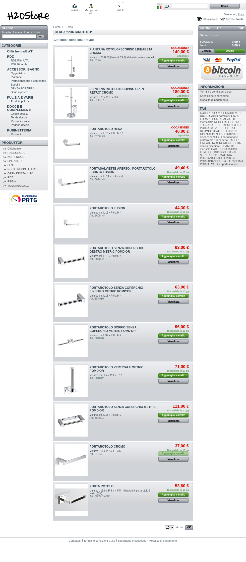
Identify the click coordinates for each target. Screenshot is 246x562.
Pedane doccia (20, 124)
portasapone (230, 136)
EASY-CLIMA (235, 161)
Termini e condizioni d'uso (216, 91)
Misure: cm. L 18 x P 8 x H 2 (105, 414)
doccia (204, 146)
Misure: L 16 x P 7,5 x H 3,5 (105, 451)
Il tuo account (210, 19)
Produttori (13, 143)
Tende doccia (19, 117)
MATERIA (226, 155)
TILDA (237, 143)
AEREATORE (223, 143)
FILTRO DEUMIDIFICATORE (217, 129)
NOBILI (217, 136)
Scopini (15, 84)
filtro (211, 121)
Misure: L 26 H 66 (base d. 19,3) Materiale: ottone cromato (122, 57)
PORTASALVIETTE (224, 118)
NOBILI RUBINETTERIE (23, 169)
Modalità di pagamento (214, 99)
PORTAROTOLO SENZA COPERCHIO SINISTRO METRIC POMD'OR (116, 289)
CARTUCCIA (219, 149)
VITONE (231, 158)
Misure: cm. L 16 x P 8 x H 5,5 (107, 133)
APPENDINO (216, 133)
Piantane (16, 77)
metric (204, 121)
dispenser (206, 136)
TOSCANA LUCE (18, 185)
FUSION (231, 130)
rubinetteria (221, 140)
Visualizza (173, 66)
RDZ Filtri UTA (20, 60)
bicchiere (214, 146)
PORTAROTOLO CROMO (108, 446)
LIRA (11, 165)
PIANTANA (207, 158)
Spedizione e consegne (214, 95)
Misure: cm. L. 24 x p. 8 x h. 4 (106, 176)
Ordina (230, 50)
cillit (222, 152)
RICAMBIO (227, 146)
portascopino (230, 164)
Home (56, 26)
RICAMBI (212, 115)
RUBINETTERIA (19, 130)
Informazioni (212, 87)
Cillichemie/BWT (20, 51)
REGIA (12, 181)
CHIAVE (233, 149)
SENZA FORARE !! (22, 88)
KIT (239, 124)
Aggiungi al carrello (173, 60)
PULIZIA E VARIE (20, 97)
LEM (203, 152)
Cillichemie (14, 148)
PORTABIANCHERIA (213, 161)
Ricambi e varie (20, 121)
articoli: (179, 527)
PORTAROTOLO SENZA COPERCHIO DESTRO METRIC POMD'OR (116, 249)
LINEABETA (15, 160)
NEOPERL (220, 121)
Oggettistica (18, 73)
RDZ (10, 56)
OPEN (204, 133)
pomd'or (223, 115)
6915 (216, 155)
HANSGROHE (16, 152)
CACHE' (233, 140)
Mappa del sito (91, 11)
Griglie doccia (19, 113)
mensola (205, 149)
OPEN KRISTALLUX (20, 173)
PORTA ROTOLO (102, 486)
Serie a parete (19, 92)
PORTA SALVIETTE (212, 127)
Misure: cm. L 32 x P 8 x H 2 (105, 335)
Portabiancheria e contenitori (28, 80)
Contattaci (75, 540)
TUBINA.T (231, 133)
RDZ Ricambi (19, 64)
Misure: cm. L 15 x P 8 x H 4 (105, 212)
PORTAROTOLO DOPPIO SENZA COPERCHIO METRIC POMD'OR (113, 329)
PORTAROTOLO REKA (106, 129)
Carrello (209, 28)
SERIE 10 (206, 155)
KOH (237, 112)
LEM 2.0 (230, 152)
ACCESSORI (225, 112)
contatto (74, 10)
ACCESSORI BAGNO (23, 69)
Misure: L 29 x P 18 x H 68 (104, 97)
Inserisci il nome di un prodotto (21, 32)
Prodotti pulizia (20, 101)
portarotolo (206, 140)
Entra (241, 14)
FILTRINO (234, 121)
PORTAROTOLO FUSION (107, 208)
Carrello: (230, 19)
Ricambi (16, 134)
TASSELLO (229, 124)
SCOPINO (212, 152)
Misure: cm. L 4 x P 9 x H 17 (106, 375)
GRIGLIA (219, 158)
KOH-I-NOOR (16, 156)
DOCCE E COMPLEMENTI (19, 108)
